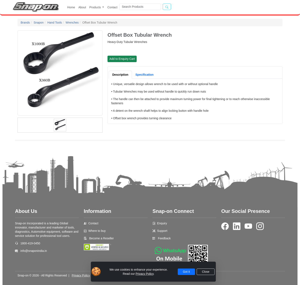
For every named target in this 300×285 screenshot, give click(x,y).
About (82, 7)
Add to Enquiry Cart (122, 58)
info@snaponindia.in (33, 250)
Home (71, 7)
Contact (112, 7)
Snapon (39, 22)
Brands (25, 22)
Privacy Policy (81, 275)
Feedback (164, 238)
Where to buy (97, 230)
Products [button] (95, 7)
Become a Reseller (101, 238)
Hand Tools (54, 22)
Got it (186, 271)
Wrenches (72, 22)
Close (205, 271)
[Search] (140, 7)
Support (162, 230)
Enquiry (162, 223)
